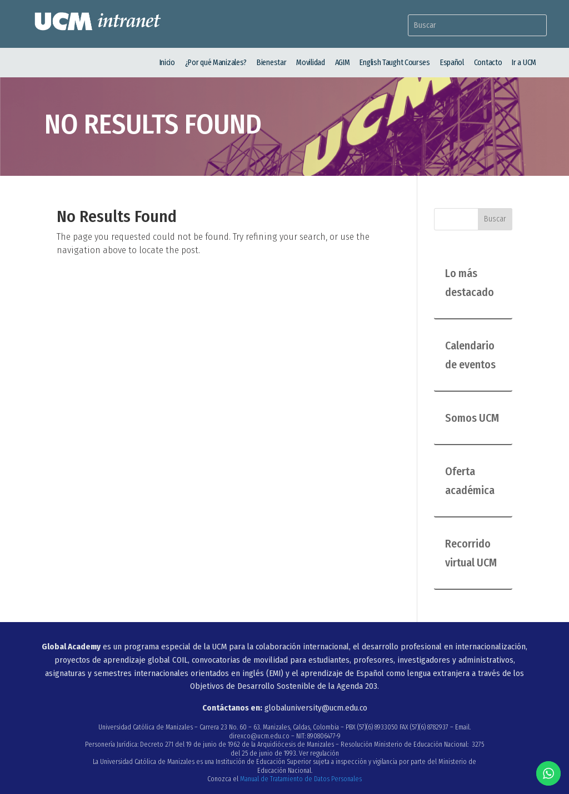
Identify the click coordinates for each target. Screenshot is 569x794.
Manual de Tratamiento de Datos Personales (301, 779)
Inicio (167, 62)
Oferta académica (470, 481)
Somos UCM (472, 418)
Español (452, 62)
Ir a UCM (524, 62)
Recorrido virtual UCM (471, 553)
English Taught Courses (395, 62)
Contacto (488, 62)
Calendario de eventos (470, 355)
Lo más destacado (469, 283)
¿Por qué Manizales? (216, 62)
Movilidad (310, 62)
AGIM (342, 62)
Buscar (495, 219)
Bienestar (271, 62)
